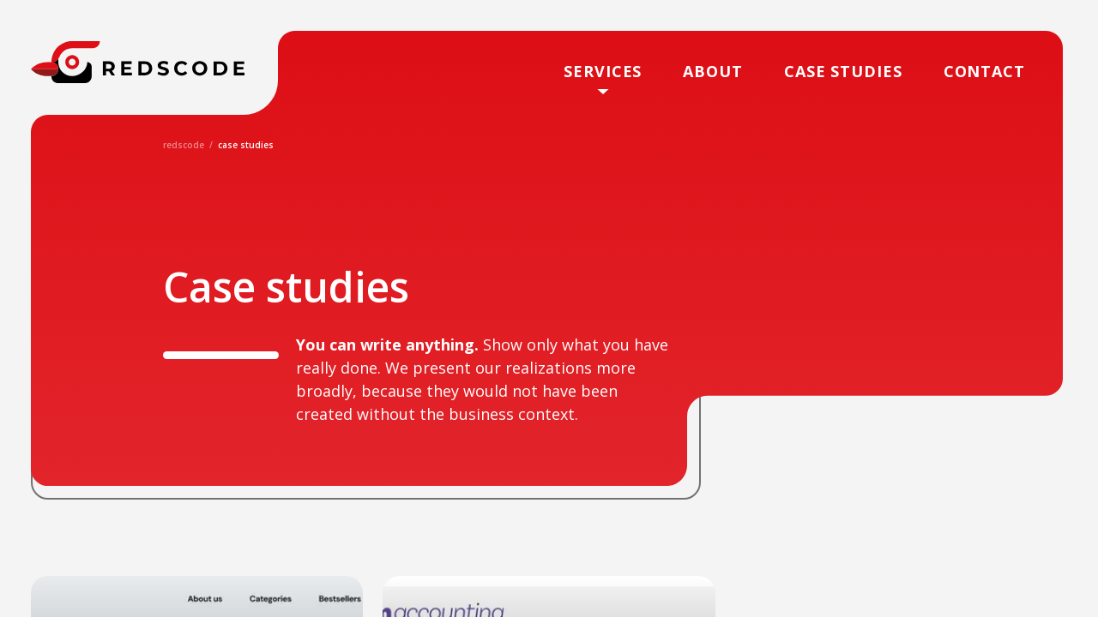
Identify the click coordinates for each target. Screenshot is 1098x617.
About (713, 71)
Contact (984, 71)
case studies (843, 71)
